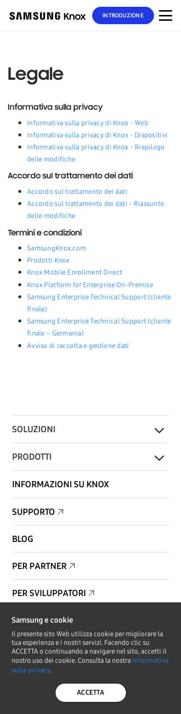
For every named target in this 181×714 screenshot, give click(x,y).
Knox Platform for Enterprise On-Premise (90, 285)
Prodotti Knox (48, 260)
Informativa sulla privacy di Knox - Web (87, 123)
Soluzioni (34, 429)
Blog (22, 539)
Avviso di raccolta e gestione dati (78, 346)
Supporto (33, 512)
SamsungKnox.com (56, 248)
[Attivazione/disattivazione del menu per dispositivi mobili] (165, 15)
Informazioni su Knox (60, 484)
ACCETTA (90, 692)
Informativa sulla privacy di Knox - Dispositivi (97, 135)
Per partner (39, 566)
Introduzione (123, 15)
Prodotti (32, 457)
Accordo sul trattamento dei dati (77, 192)
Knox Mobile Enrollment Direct (74, 272)
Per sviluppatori (49, 593)
